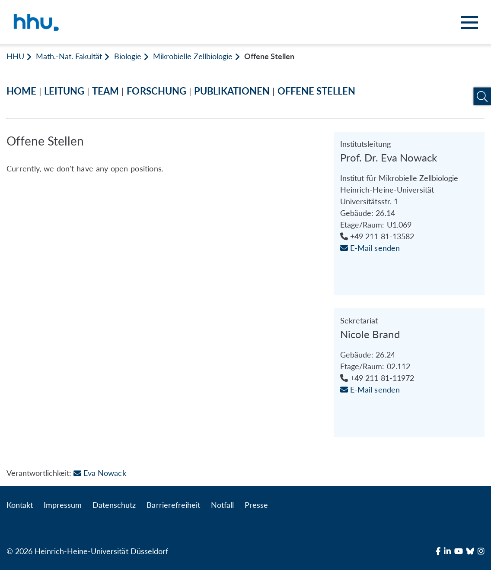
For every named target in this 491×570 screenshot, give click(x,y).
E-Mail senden (369, 248)
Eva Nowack (99, 473)
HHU (15, 56)
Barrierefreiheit (173, 505)
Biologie (127, 56)
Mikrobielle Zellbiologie (193, 56)
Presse (256, 505)
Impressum (63, 505)
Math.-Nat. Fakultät (69, 56)
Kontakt (19, 505)
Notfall (222, 505)
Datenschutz (114, 505)
